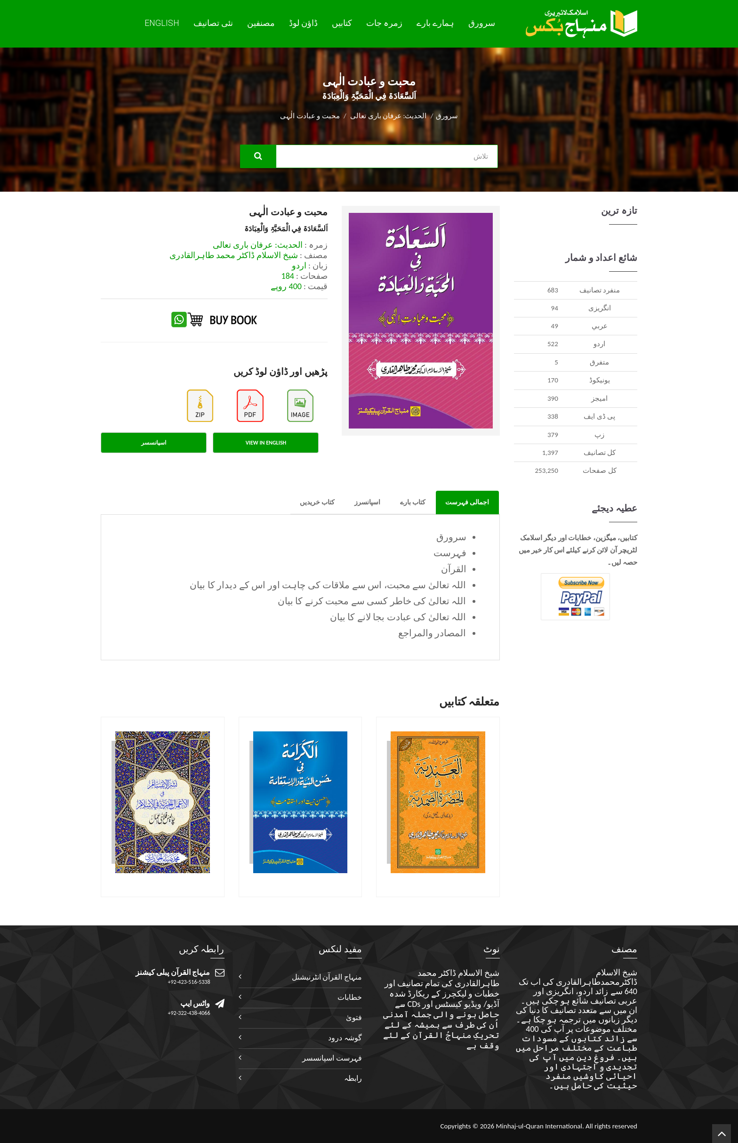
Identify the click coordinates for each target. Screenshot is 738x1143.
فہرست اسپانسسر (332, 1058)
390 (552, 398)
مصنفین (261, 23)
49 (554, 326)
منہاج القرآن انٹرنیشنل (327, 977)
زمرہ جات (384, 23)
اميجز (599, 398)
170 (552, 380)
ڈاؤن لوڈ (303, 23)
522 (552, 344)
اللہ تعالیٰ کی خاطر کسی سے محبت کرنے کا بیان (372, 601)
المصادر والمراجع (432, 633)
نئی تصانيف (213, 23)
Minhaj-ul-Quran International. (540, 1126)
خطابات (349, 997)
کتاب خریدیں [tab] (317, 502)
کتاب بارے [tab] (412, 502)
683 (552, 290)
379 (552, 434)
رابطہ (353, 1078)
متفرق (599, 362)
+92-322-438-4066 (189, 1013)
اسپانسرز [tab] (367, 502)
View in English (266, 442)
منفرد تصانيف (599, 290)
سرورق (481, 23)
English (161, 23)
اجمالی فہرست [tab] (467, 502)
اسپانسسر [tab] (153, 442)
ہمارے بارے (435, 23)
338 (552, 416)
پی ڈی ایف (599, 416)
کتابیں (342, 23)
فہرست (449, 553)
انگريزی (599, 308)
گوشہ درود (345, 1037)
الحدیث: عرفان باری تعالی (388, 116)
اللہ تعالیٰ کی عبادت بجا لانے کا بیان (398, 617)
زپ (599, 434)
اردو (599, 344)
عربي (600, 326)
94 (554, 308)
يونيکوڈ (599, 380)
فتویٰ (354, 1017)
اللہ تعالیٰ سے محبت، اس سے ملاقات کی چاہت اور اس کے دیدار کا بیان (328, 585)
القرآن (453, 569)
